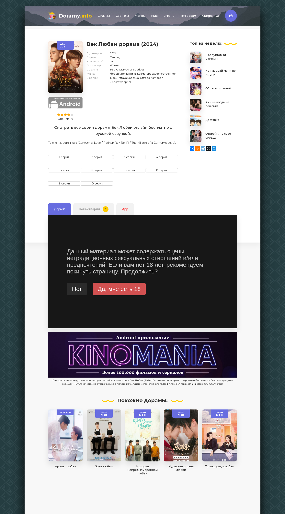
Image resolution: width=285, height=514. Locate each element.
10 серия (97, 183)
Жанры (140, 16)
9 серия (64, 183)
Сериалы (122, 16)
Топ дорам (188, 16)
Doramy (75, 16)
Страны (169, 16)
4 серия (161, 157)
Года (154, 16)
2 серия (96, 157)
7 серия (129, 170)
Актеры (207, 16)
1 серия (64, 157)
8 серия (161, 170)
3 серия (129, 157)
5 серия (64, 170)
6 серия (96, 170)
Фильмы (104, 16)
